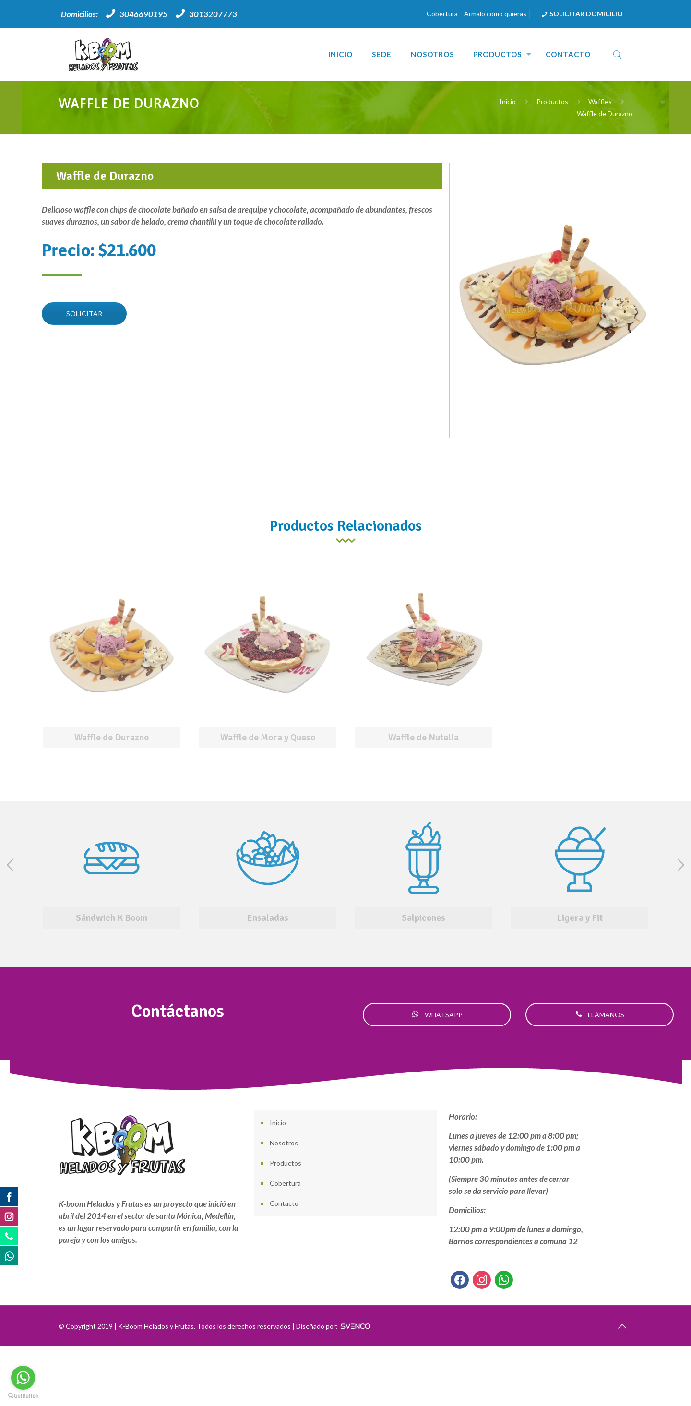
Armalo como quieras (495, 14)
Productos (552, 101)
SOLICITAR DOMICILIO (581, 14)
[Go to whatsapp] (23, 1378)
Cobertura (442, 14)
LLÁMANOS (599, 1015)
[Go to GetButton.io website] (23, 1396)
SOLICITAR (84, 314)
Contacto (284, 1203)
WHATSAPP (437, 1015)
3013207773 (213, 14)
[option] (112, 661)
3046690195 (143, 14)
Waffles (600, 101)
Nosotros (284, 1143)
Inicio (508, 101)
